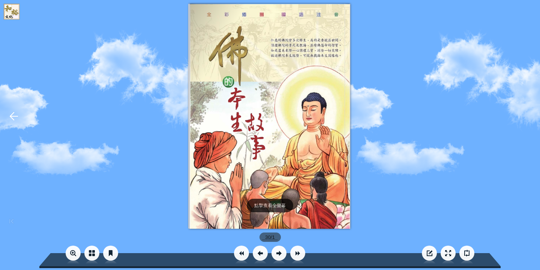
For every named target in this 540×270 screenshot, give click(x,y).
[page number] (270, 237)
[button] (241, 253)
